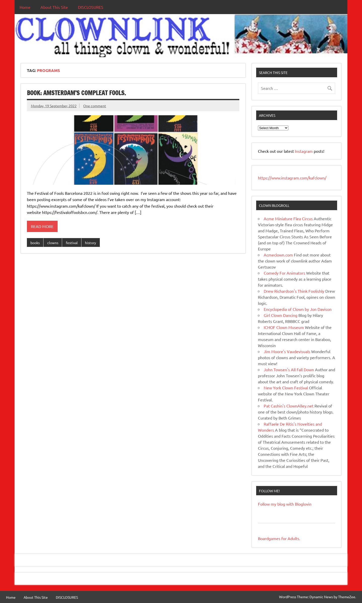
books (35, 242)
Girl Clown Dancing (280, 315)
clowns (52, 242)
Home (25, 7)
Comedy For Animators (284, 272)
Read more (42, 226)
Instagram (304, 151)
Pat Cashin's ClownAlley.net (288, 405)
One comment (94, 105)
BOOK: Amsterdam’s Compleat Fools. (76, 93)
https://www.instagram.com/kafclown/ (292, 177)
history (90, 242)
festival (72, 242)
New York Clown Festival (286, 387)
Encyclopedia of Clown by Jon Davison (298, 309)
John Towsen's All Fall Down (289, 369)
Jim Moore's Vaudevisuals (287, 351)
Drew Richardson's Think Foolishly (294, 290)
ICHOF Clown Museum (284, 327)
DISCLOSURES (90, 7)
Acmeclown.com (278, 254)
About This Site (54, 7)
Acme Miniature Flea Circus (288, 218)
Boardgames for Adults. (279, 538)
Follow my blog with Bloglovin (284, 503)
